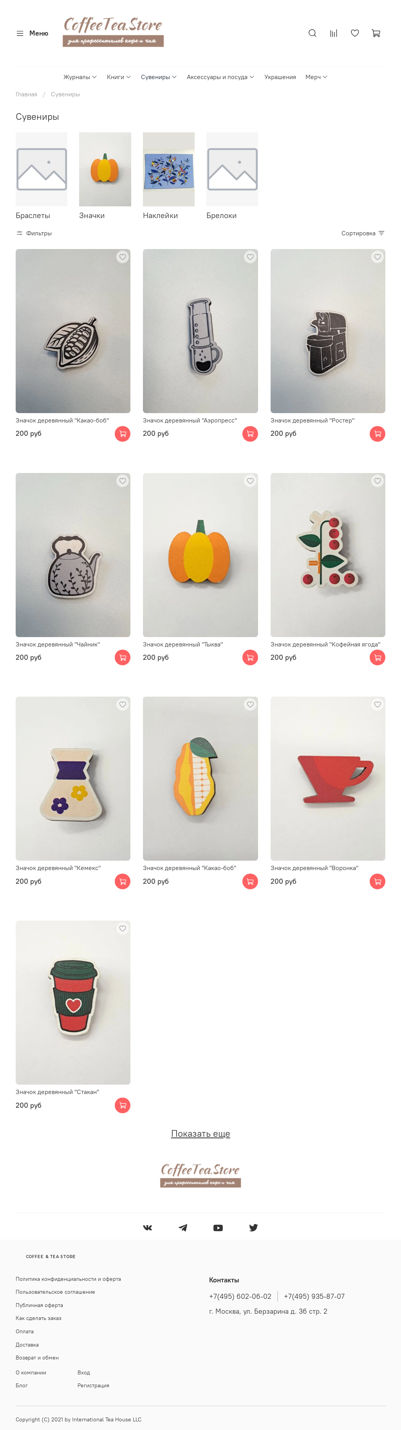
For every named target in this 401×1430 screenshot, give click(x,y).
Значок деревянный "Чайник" (58, 644)
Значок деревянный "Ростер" (312, 420)
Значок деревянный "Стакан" (57, 1092)
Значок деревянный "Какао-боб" (62, 420)
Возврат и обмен (37, 1357)
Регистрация (93, 1385)
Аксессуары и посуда (221, 77)
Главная (26, 94)
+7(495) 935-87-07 (314, 1296)
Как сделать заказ (38, 1318)
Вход (84, 1372)
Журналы (80, 77)
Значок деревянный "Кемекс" (58, 868)
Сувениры (159, 77)
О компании (31, 1372)
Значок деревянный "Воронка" (314, 868)
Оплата (25, 1331)
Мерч (316, 77)
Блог (22, 1385)
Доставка (27, 1344)
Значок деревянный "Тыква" (183, 644)
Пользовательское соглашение (55, 1291)
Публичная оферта (39, 1305)
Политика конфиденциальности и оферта (68, 1278)
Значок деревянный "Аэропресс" (190, 420)
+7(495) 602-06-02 (240, 1296)
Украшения (280, 77)
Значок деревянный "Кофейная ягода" (325, 644)
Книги (119, 77)
